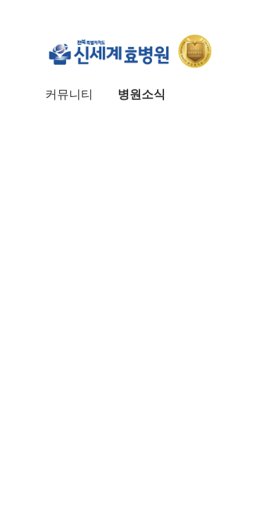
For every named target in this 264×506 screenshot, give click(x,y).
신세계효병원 (132, 50)
